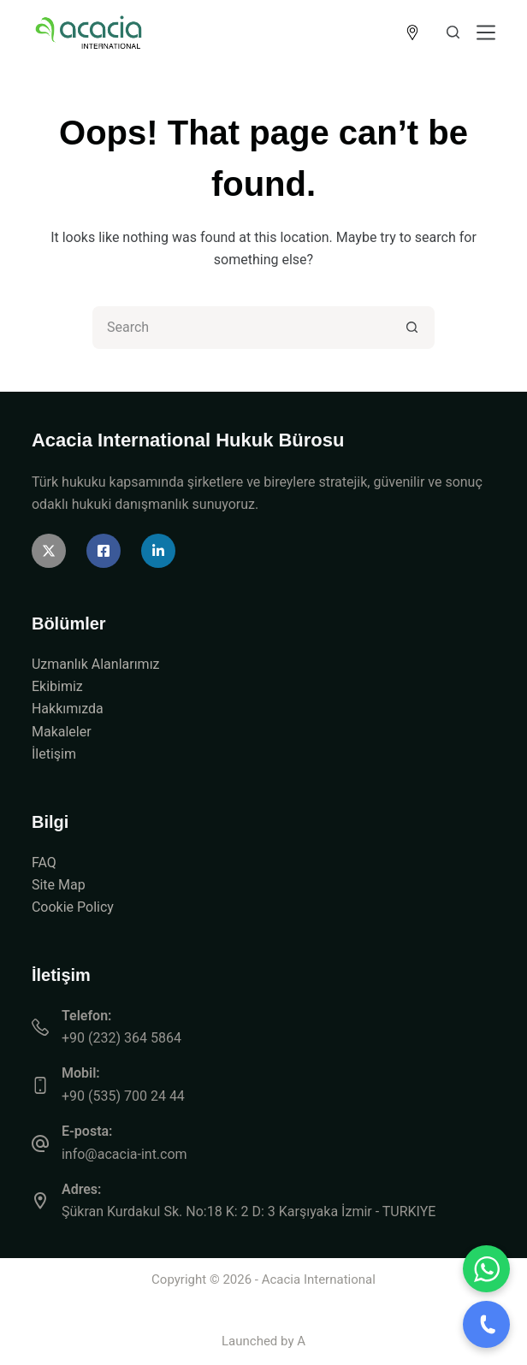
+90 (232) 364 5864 (121, 1038)
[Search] (453, 32)
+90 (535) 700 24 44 (123, 1096)
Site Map (59, 885)
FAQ (44, 862)
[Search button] (413, 327)
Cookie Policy (73, 907)
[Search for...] (242, 327)
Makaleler (62, 732)
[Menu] (486, 32)
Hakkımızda (68, 708)
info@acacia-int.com (124, 1154)
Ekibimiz (57, 686)
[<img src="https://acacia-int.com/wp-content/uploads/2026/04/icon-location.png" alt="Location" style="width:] (412, 32)
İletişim (54, 754)
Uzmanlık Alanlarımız (96, 664)
